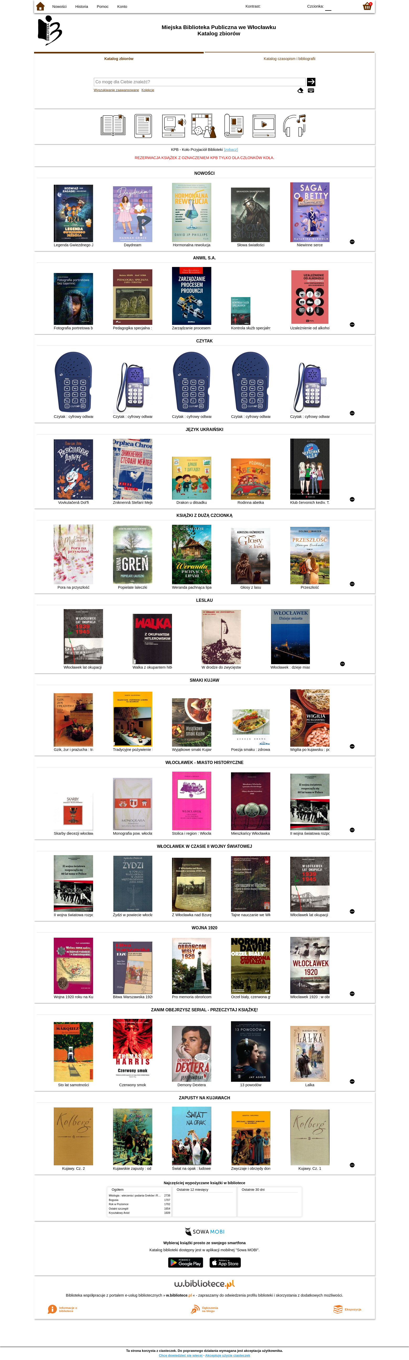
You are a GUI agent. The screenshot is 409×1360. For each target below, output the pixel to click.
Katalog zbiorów (118, 59)
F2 (349, 6)
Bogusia (113, 1200)
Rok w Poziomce (118, 1204)
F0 (328, 6)
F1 (337, 6)
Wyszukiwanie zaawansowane (116, 90)
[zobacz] (231, 150)
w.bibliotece (179, 1295)
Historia (81, 6)
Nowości (59, 6)
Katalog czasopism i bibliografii (289, 59)
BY (298, 6)
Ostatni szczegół (118, 1208)
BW (277, 6)
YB (287, 6)
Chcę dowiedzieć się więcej (180, 1355)
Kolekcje (148, 90)
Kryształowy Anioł (119, 1212)
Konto (122, 6)
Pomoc (103, 6)
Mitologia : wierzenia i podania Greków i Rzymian (137, 1195)
